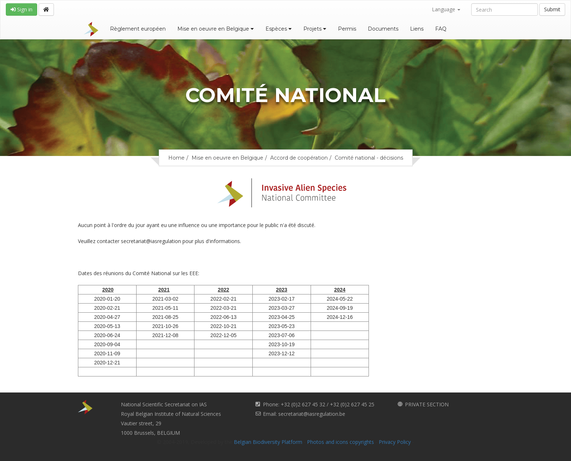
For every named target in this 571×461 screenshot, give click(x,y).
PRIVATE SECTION (427, 404)
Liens (417, 29)
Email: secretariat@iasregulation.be (304, 413)
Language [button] (446, 9)
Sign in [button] (21, 9)
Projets (314, 29)
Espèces (278, 29)
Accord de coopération (299, 158)
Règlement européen (138, 29)
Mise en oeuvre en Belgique (215, 29)
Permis (347, 29)
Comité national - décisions (369, 158)
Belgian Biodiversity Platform (268, 441)
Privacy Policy (395, 441)
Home (176, 158)
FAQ (440, 29)
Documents (383, 29)
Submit (552, 9)
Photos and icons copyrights (340, 441)
